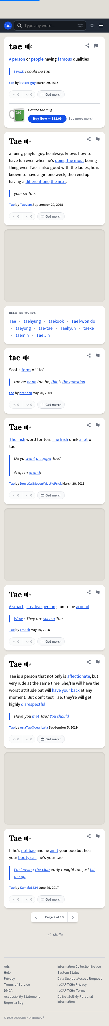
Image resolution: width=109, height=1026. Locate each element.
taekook (56, 321)
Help (7, 972)
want (30, 458)
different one (38, 182)
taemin (22, 335)
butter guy (28, 82)
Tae (12, 204)
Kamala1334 (29, 887)
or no (31, 382)
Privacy (9, 978)
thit (54, 382)
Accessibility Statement (22, 996)
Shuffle (54, 934)
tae (11, 82)
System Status (69, 972)
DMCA (8, 990)
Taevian (26, 204)
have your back (66, 690)
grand (34, 472)
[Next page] (73, 917)
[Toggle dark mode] (92, 26)
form (26, 370)
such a (49, 619)
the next (58, 182)
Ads (7, 966)
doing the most (69, 160)
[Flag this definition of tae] (96, 46)
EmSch (25, 629)
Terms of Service (17, 984)
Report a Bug (14, 1002)
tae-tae (45, 328)
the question (73, 382)
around (82, 607)
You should (59, 716)
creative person (40, 607)
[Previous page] (36, 917)
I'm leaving (24, 870)
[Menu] (101, 26)
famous (65, 59)
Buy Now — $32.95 (47, 118)
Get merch (51, 94)
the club (42, 870)
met (35, 716)
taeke (88, 328)
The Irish (17, 439)
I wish (19, 71)
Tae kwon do (83, 321)
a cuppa (43, 458)
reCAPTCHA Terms (72, 990)
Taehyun (68, 328)
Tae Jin (43, 335)
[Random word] (80, 26)
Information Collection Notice (79, 966)
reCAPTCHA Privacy (72, 984)
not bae (28, 850)
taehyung (32, 321)
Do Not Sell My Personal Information (75, 999)
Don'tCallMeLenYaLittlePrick (41, 483)
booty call (27, 857)
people (37, 59)
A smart (16, 607)
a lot (83, 439)
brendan (26, 393)
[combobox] (50, 26)
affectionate (78, 676)
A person (17, 59)
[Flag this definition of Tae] (98, 139)
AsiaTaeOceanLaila (34, 727)
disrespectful (33, 704)
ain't (54, 850)
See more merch (81, 118)
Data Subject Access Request (80, 978)
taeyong (23, 328)
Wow (18, 619)
